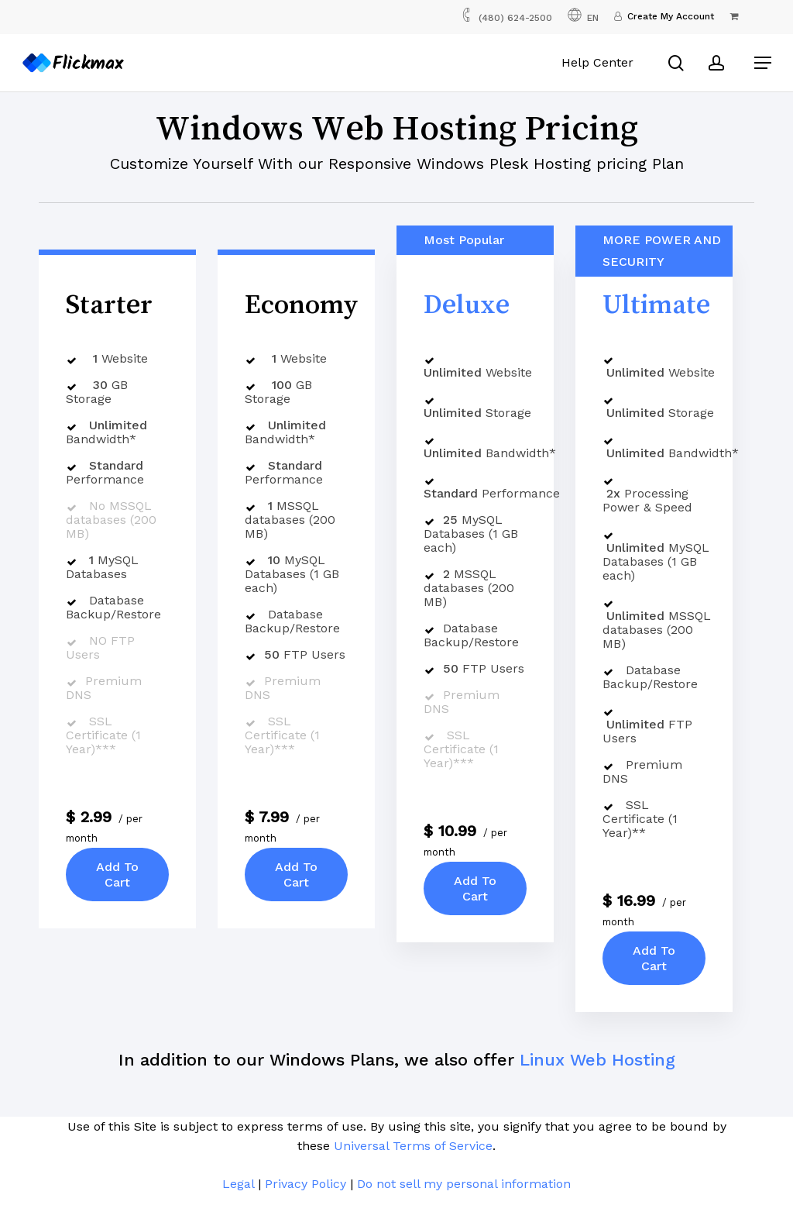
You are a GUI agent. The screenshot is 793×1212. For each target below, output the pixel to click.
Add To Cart (117, 874)
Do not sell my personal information (464, 1183)
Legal (238, 1183)
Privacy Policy (305, 1183)
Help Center (601, 62)
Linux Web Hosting (597, 1059)
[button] (762, 63)
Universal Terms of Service (413, 1145)
